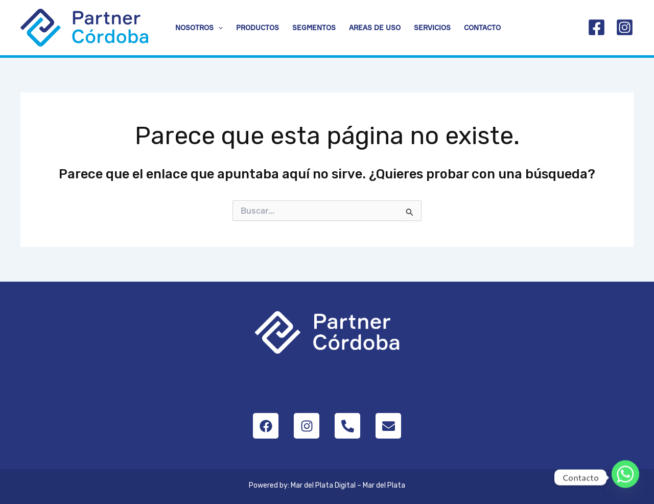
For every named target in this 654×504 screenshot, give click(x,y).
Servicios (432, 28)
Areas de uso (375, 28)
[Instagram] (625, 27)
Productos (257, 28)
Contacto (482, 28)
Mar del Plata (384, 485)
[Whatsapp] (625, 477)
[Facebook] (596, 27)
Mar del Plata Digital (323, 485)
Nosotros (199, 27)
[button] (218, 27)
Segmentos (314, 28)
